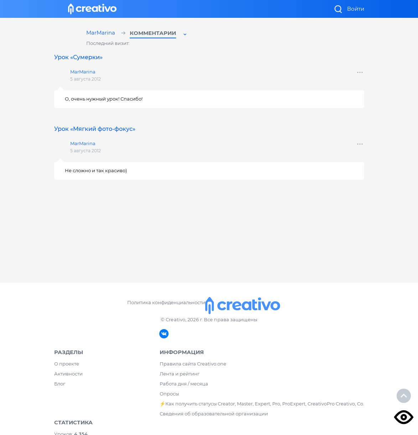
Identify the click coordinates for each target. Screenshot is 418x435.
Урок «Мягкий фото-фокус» (94, 129)
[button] (159, 34)
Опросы (169, 393)
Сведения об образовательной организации (214, 413)
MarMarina (101, 33)
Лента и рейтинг (180, 374)
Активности (68, 374)
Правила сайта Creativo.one (193, 364)
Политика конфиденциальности (166, 302)
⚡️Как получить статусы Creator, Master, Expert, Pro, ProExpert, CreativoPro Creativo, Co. (262, 403)
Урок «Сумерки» (78, 57)
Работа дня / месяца (184, 384)
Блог (59, 384)
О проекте (66, 364)
